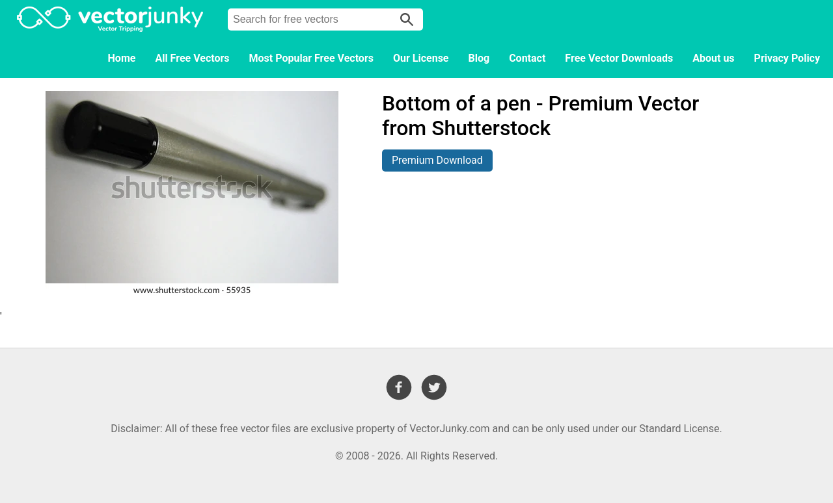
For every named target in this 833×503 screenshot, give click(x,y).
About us (713, 58)
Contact (527, 58)
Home (122, 58)
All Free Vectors (192, 58)
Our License (421, 58)
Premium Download (437, 160)
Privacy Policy (787, 58)
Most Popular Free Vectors (311, 58)
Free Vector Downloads (619, 58)
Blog (479, 58)
